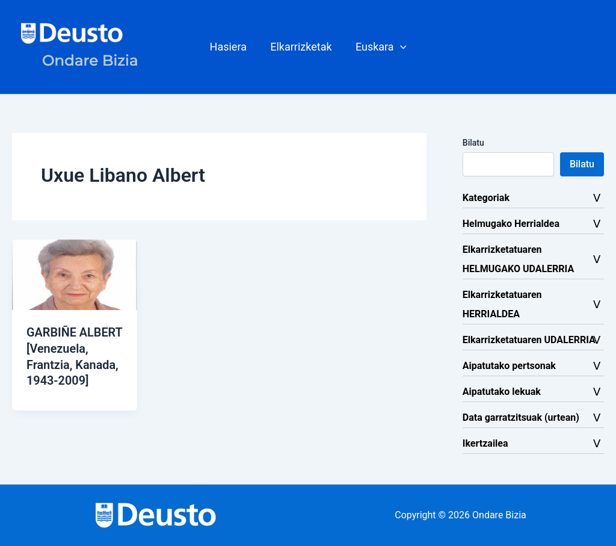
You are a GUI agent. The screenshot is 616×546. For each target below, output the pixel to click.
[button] (379, 47)
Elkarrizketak (300, 46)
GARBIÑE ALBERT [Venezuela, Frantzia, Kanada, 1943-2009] (72, 363)
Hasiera (230, 46)
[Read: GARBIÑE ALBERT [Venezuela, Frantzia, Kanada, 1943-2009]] (74, 274)
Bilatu (473, 142)
